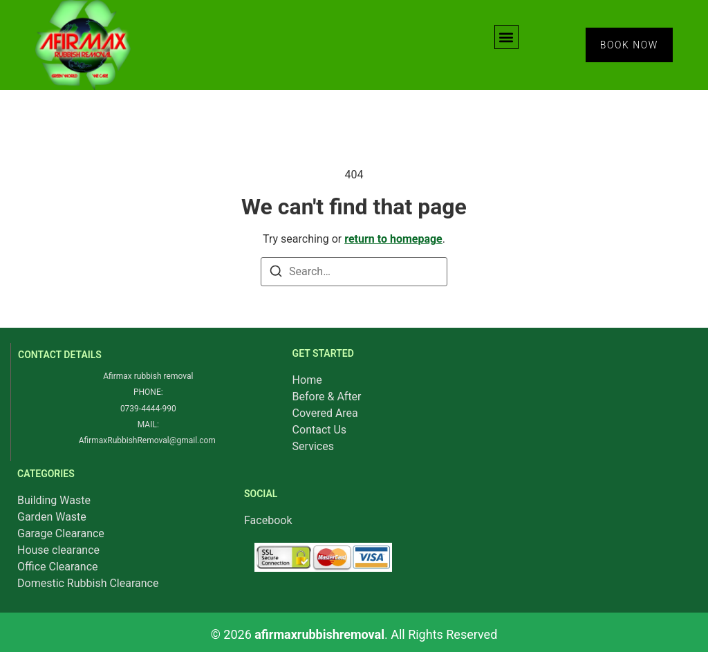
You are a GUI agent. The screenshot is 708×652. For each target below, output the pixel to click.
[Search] (276, 273)
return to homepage (393, 238)
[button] (506, 37)
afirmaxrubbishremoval (319, 634)
